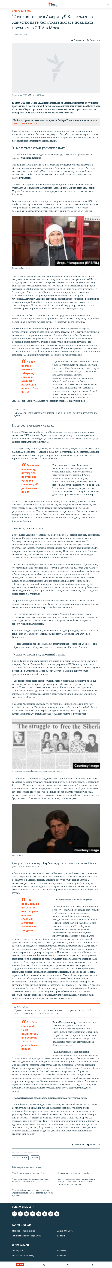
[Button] (77, 40)
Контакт (61, 1236)
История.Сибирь (21, 11)
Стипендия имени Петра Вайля (26, 1236)
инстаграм (19, 123)
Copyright (61, 1256)
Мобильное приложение (23, 1231)
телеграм (32, 123)
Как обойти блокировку (23, 1256)
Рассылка (61, 1251)
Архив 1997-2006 (65, 1231)
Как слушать (17, 1251)
